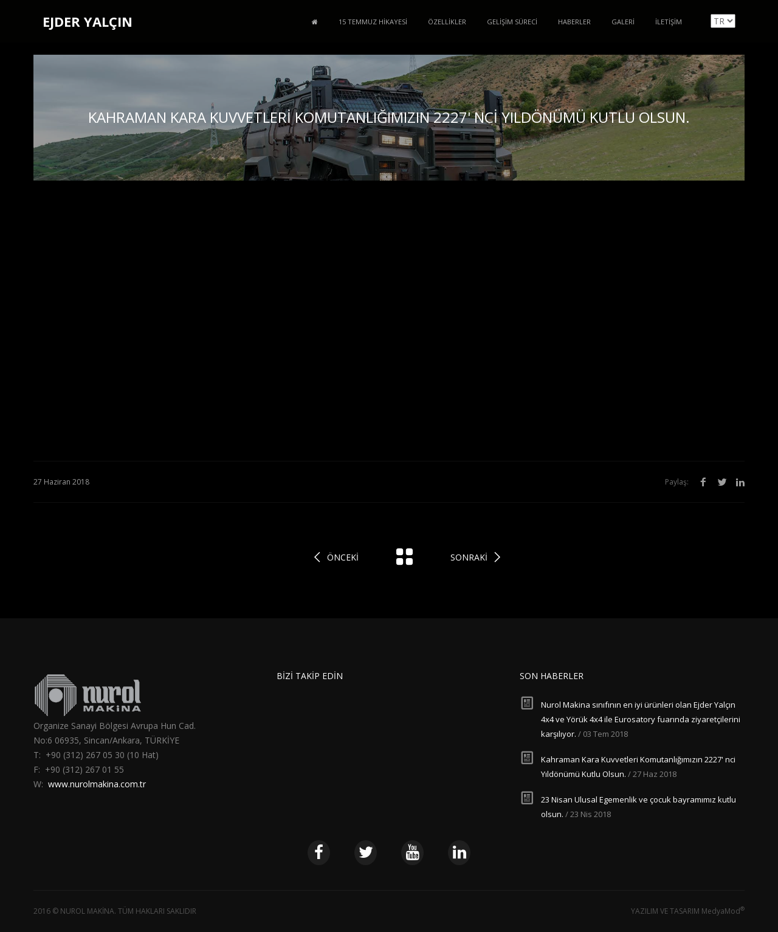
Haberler (574, 21)
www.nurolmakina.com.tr (97, 784)
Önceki (343, 557)
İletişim (668, 21)
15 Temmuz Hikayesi (373, 21)
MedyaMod (723, 911)
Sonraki (468, 557)
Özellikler (447, 21)
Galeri (623, 21)
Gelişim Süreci (512, 21)
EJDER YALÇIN (88, 21)
